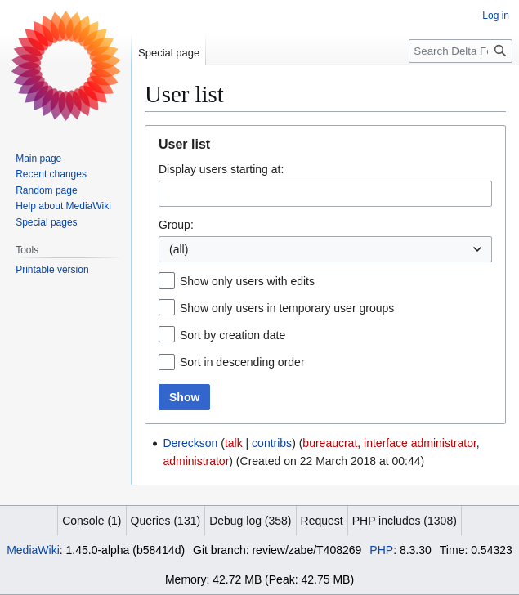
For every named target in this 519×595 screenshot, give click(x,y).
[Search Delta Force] (460, 51)
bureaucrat (329, 443)
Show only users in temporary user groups (287, 308)
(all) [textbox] (178, 249)
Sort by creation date (232, 335)
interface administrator (420, 443)
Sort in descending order (242, 362)
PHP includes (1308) (404, 520)
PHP (381, 550)
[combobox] (325, 194)
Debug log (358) (250, 520)
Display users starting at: (221, 169)
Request (322, 520)
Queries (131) (166, 520)
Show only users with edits (247, 281)
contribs (272, 443)
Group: (176, 224)
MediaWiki (33, 550)
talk (234, 443)
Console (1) (91, 520)
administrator (196, 461)
